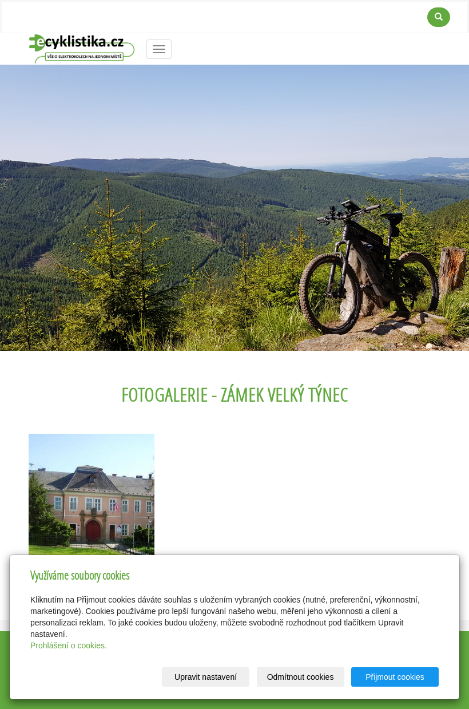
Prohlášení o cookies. (68, 645)
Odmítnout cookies (300, 677)
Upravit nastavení (205, 677)
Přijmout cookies (394, 677)
